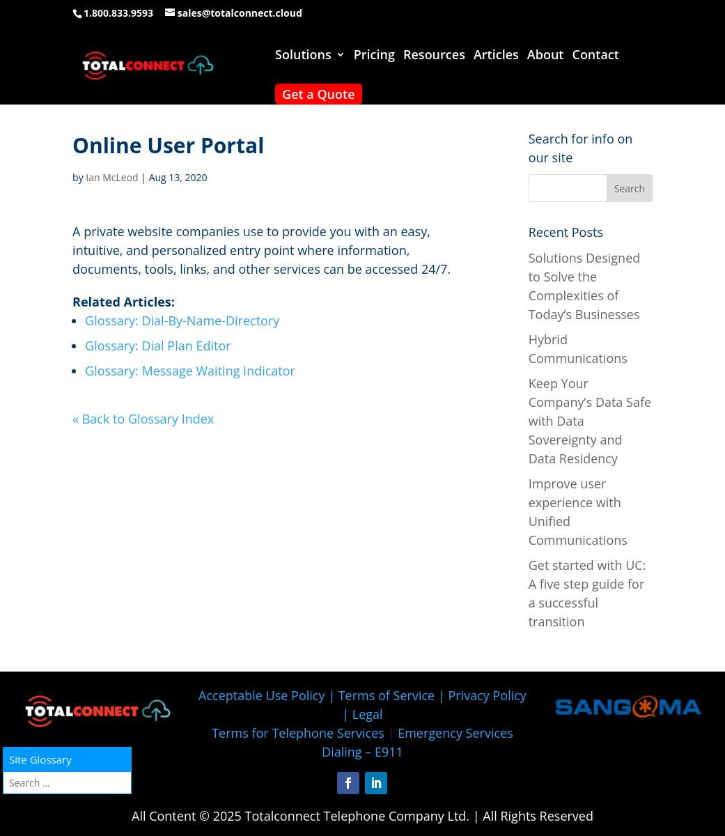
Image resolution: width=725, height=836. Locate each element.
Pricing (374, 56)
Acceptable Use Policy (261, 695)
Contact (595, 56)
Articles (496, 56)
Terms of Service (386, 695)
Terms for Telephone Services (298, 733)
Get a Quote (318, 94)
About (545, 56)
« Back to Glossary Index (143, 418)
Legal (367, 714)
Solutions (303, 56)
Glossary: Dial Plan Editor (158, 345)
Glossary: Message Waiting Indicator (190, 370)
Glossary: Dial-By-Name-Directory (182, 320)
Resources (434, 56)
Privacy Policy (487, 695)
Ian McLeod (112, 177)
